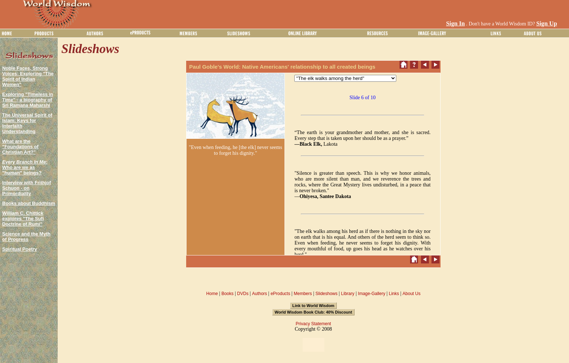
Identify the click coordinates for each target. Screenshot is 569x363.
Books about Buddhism (28, 203)
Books (227, 293)
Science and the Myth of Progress (26, 236)
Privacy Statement (313, 323)
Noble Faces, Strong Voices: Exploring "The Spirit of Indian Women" (28, 76)
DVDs (242, 293)
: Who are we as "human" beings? (25, 167)
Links (394, 293)
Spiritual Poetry (19, 249)
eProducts (280, 293)
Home (212, 293)
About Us (411, 293)
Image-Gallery (371, 293)
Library (348, 293)
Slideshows (326, 293)
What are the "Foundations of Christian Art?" (20, 146)
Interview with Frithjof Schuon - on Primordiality (26, 188)
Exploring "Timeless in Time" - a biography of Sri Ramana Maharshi (27, 100)
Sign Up (546, 23)
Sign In (455, 23)
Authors (259, 293)
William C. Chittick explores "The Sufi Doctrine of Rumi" (23, 218)
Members (303, 293)
